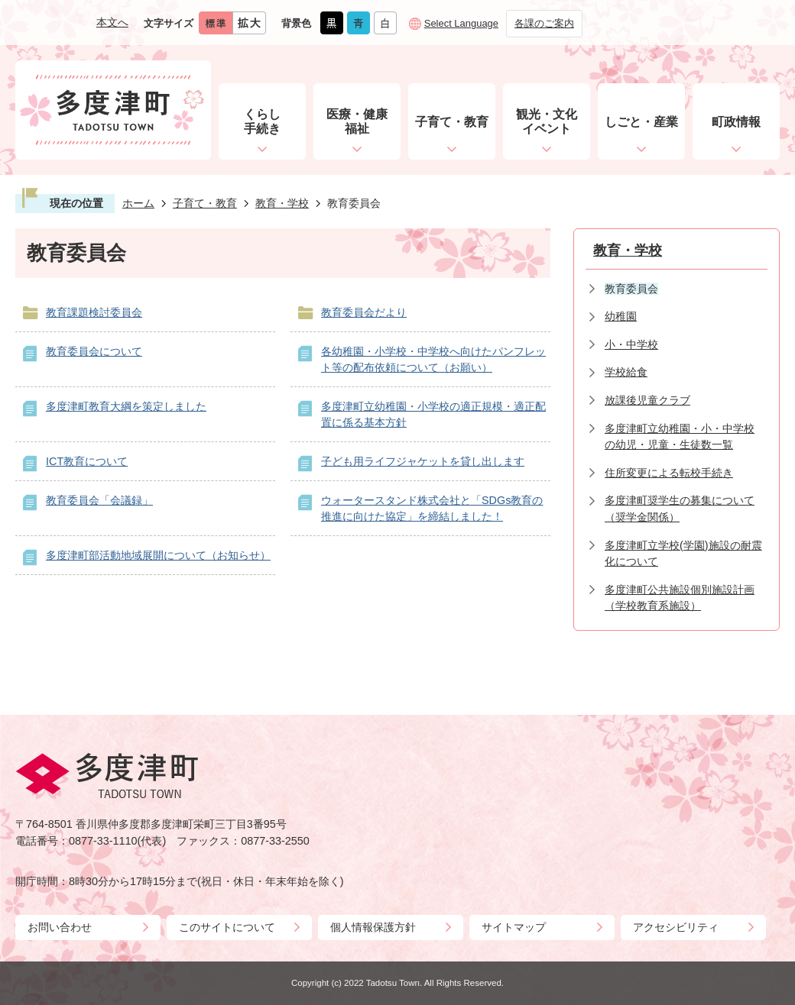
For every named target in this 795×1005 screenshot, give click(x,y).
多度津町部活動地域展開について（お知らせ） (158, 555)
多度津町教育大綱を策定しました (126, 406)
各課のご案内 (544, 23)
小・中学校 (631, 344)
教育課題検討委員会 (94, 312)
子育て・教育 (205, 203)
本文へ (112, 22)
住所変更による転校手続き (669, 473)
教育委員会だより (364, 312)
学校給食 (626, 372)
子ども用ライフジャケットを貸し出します (422, 461)
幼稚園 (621, 316)
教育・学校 (282, 203)
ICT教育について (87, 461)
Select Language (461, 23)
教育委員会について (94, 351)
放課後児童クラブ (647, 400)
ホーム (138, 203)
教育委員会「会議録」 (99, 500)
